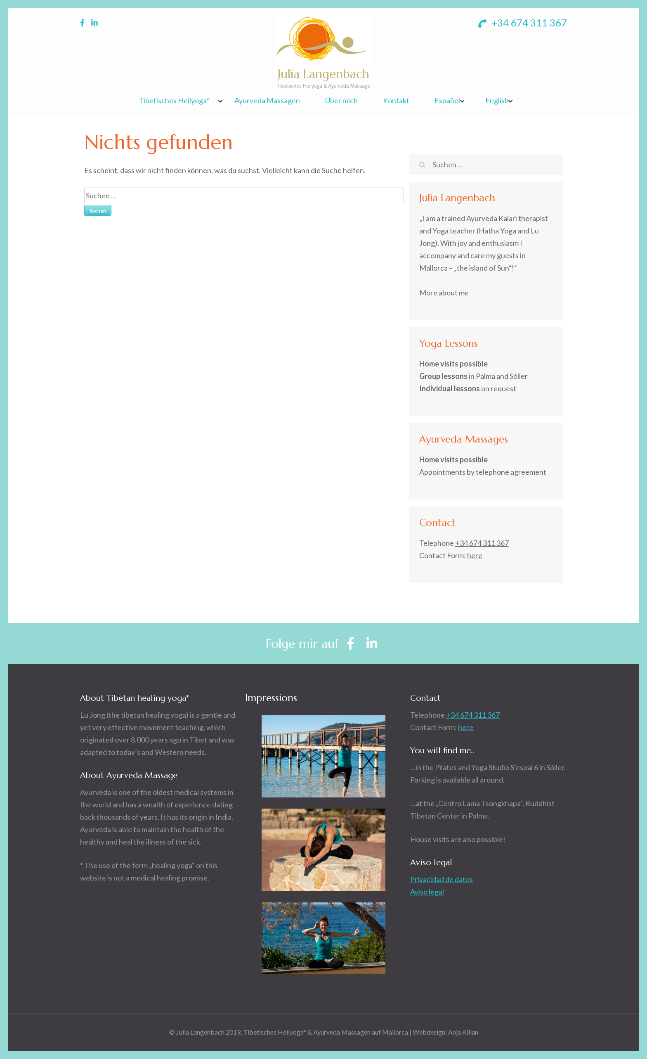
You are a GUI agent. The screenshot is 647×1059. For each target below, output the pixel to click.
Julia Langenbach (323, 73)
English (497, 100)
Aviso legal (427, 891)
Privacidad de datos (441, 879)
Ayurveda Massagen (267, 100)
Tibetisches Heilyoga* (174, 100)
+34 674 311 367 (522, 23)
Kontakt (396, 100)
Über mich (341, 100)
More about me (444, 292)
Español (447, 100)
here (474, 555)
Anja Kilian (463, 1032)
